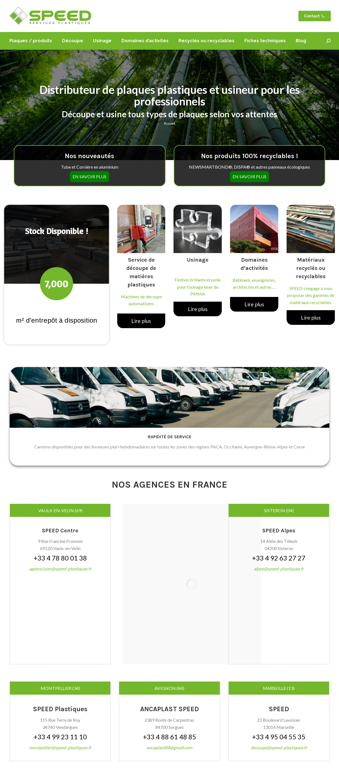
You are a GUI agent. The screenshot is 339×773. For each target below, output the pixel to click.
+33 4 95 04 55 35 (278, 737)
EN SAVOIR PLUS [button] (89, 171)
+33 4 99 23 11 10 (60, 737)
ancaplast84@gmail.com (169, 747)
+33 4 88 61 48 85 (169, 737)
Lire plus (141, 321)
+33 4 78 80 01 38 (60, 558)
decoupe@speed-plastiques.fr (279, 747)
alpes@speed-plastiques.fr (279, 568)
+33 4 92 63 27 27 (278, 558)
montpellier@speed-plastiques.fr (60, 747)
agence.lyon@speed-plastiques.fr (60, 568)
